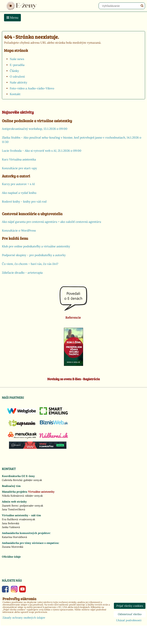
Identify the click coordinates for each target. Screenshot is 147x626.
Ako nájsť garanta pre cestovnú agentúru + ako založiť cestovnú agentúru (51, 222)
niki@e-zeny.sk (34, 495)
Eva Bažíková (10, 519)
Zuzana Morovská (12, 546)
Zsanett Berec (10, 505)
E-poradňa (17, 65)
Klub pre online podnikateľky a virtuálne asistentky (36, 246)
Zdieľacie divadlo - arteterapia (22, 272)
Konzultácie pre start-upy (19, 168)
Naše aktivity (18, 82)
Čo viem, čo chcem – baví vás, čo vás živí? (30, 264)
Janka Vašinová (11, 527)
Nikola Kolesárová (13, 495)
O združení (17, 76)
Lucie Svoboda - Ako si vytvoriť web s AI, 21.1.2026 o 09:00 (41, 150)
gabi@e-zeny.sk (33, 480)
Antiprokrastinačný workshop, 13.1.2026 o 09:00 (34, 129)
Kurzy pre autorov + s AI (18, 184)
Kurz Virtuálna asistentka (19, 159)
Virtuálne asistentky (41, 491)
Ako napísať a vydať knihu (19, 193)
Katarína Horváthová (14, 537)
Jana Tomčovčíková (13, 509)
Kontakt (15, 94)
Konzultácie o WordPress (19, 230)
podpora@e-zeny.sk (31, 505)
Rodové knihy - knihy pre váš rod (24, 201)
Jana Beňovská (10, 523)
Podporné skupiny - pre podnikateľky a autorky (34, 255)
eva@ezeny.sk (27, 519)
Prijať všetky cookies (129, 606)
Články (14, 71)
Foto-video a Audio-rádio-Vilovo (32, 88)
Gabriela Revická (12, 480)
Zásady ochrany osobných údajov (23, 617)
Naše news (17, 59)
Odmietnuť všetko (129, 614)
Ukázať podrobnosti (128, 620)
